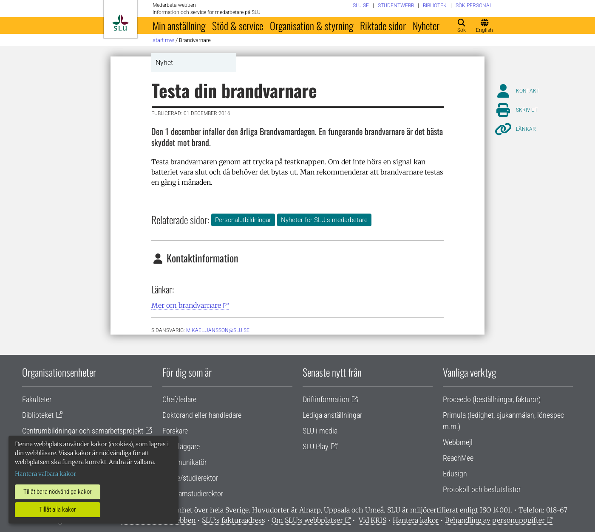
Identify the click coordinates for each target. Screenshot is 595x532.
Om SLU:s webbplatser (307, 520)
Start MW (163, 40)
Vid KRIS (372, 520)
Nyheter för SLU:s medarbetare (324, 220)
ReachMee (458, 457)
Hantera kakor (416, 520)
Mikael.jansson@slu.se (217, 330)
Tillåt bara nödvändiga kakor (57, 491)
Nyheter (426, 25)
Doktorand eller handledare (201, 415)
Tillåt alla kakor (57, 509)
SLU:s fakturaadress (233, 520)
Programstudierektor (192, 493)
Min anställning (179, 25)
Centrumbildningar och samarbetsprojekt (82, 430)
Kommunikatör (184, 462)
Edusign (455, 473)
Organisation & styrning (311, 25)
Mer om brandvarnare (186, 305)
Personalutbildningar (243, 220)
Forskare (175, 430)
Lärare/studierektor (190, 477)
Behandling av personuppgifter (495, 520)
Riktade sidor (383, 25)
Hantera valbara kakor (45, 474)
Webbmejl (458, 442)
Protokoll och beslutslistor (482, 489)
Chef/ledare (179, 399)
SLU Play (316, 446)
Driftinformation (326, 399)
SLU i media (320, 430)
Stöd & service (237, 25)
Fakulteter (36, 399)
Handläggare (181, 446)
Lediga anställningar (332, 415)
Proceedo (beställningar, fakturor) (492, 399)
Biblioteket (38, 415)
